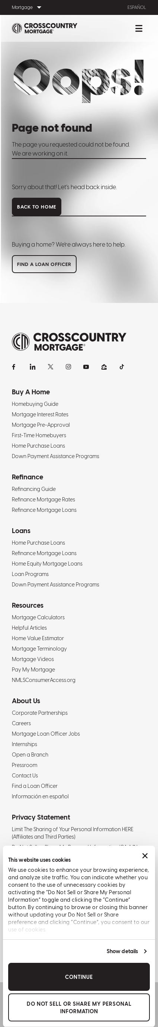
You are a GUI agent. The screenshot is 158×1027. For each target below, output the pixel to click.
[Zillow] (104, 367)
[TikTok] (122, 367)
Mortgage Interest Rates (40, 414)
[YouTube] (86, 367)
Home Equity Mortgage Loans (47, 564)
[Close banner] (145, 855)
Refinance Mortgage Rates (43, 499)
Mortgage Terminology (39, 649)
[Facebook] (15, 367)
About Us (26, 701)
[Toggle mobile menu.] (138, 28)
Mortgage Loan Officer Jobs (46, 734)
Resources (27, 605)
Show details (122, 951)
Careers (21, 723)
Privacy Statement (41, 817)
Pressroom (24, 765)
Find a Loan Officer (35, 786)
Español (137, 7)
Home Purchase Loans (38, 446)
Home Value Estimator (38, 638)
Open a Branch (30, 755)
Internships (24, 744)
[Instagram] (68, 367)
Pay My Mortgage (33, 670)
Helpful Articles (29, 628)
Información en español (40, 796)
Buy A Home (31, 392)
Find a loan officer (44, 264)
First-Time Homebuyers (39, 435)
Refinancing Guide (34, 489)
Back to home (36, 207)
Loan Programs (30, 574)
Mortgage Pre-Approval (41, 425)
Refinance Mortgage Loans (44, 510)
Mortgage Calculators (38, 617)
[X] (51, 367)
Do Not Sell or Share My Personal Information (79, 1007)
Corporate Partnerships (40, 713)
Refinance (27, 477)
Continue (79, 977)
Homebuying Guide (35, 404)
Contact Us (25, 776)
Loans (21, 531)
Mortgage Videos (33, 659)
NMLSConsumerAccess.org (43, 680)
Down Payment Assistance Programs (55, 456)
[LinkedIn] (33, 367)
